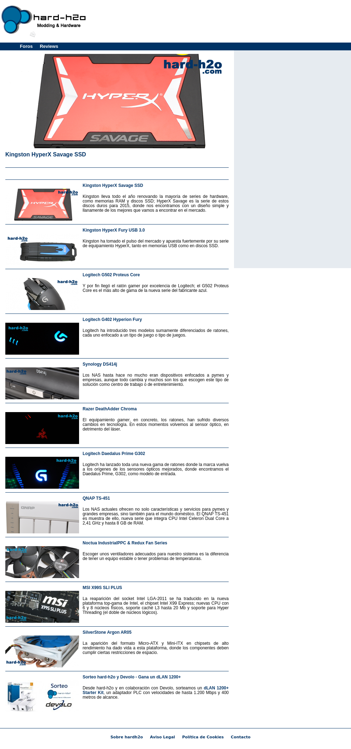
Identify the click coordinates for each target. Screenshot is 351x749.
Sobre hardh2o (126, 737)
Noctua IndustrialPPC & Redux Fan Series (125, 542)
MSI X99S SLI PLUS (102, 587)
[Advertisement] (292, 158)
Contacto (240, 737)
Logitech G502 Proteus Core (111, 274)
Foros (26, 46)
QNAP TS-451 (96, 498)
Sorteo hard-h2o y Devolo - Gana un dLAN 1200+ (132, 677)
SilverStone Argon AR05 (107, 632)
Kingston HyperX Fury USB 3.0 (114, 230)
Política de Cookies (203, 737)
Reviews (49, 46)
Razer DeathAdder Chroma (110, 408)
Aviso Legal (162, 737)
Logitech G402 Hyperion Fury (112, 319)
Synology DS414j (100, 364)
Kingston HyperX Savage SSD (45, 154)
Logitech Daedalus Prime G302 (114, 453)
